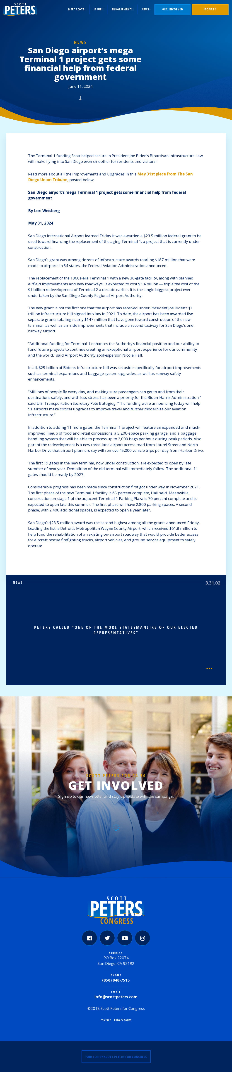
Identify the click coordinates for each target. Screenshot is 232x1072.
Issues (98, 9)
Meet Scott (76, 9)
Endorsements (122, 9)
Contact (106, 1020)
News (145, 9)
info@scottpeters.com (116, 996)
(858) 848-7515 (116, 980)
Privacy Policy (123, 1020)
